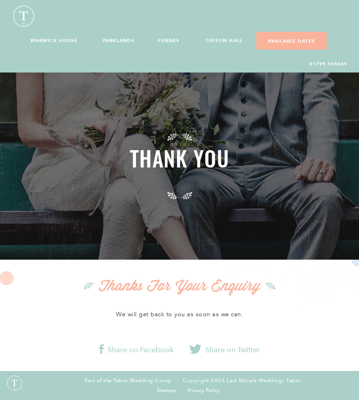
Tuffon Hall (224, 40)
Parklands (119, 40)
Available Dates (291, 41)
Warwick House (54, 40)
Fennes (169, 40)
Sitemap (166, 391)
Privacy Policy (203, 391)
